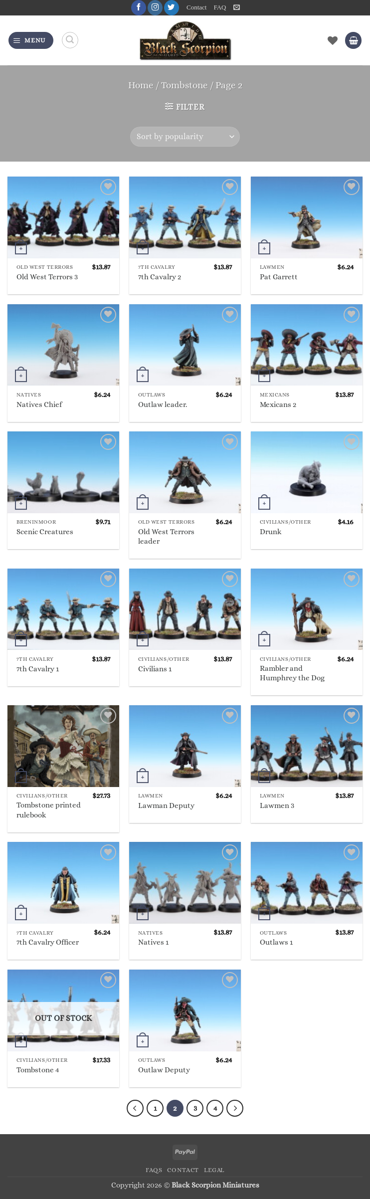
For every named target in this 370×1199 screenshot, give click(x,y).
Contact (196, 7)
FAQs (154, 1170)
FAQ (219, 7)
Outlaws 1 (276, 943)
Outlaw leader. (162, 404)
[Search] (70, 40)
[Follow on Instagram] (154, 7)
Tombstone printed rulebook (48, 810)
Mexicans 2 (278, 404)
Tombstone (184, 85)
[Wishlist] (333, 40)
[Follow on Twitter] (171, 7)
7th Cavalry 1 (37, 669)
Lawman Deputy (166, 805)
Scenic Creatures (44, 532)
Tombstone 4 (37, 1070)
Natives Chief (39, 404)
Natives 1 (153, 943)
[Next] (235, 1108)
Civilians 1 (155, 669)
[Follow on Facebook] (138, 7)
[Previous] (135, 1108)
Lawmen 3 (277, 805)
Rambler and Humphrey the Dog (292, 673)
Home (141, 85)
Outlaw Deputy (164, 1070)
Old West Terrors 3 (47, 277)
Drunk (271, 532)
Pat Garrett (279, 277)
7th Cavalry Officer (47, 943)
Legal (214, 1170)
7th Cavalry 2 (159, 277)
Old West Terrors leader (166, 536)
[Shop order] (184, 137)
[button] (236, 7)
